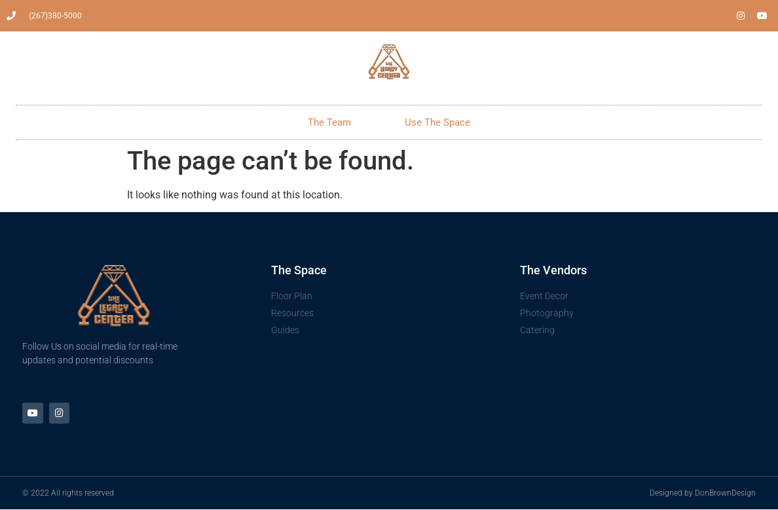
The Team (329, 122)
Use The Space (437, 122)
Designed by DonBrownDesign (703, 493)
